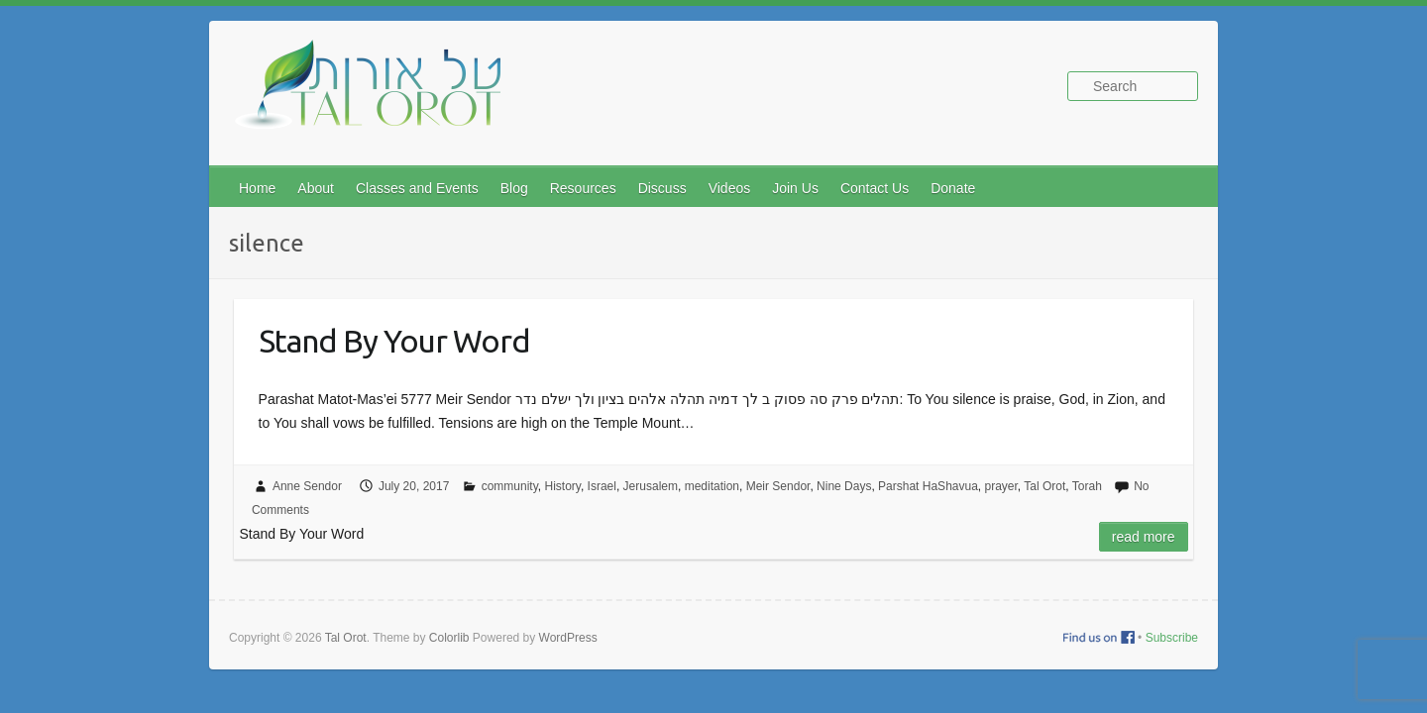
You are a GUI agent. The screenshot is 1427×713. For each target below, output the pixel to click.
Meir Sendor (778, 486)
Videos (730, 188)
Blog (514, 188)
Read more (1143, 537)
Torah (1087, 486)
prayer (1001, 486)
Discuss (662, 188)
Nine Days (844, 486)
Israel (602, 486)
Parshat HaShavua (928, 486)
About (315, 188)
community (510, 486)
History (562, 486)
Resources (583, 188)
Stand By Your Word (394, 340)
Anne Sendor (307, 486)
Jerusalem (650, 486)
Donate (953, 188)
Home (257, 188)
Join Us (795, 188)
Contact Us (874, 188)
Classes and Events (417, 188)
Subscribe (1172, 638)
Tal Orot (1044, 486)
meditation (712, 486)
